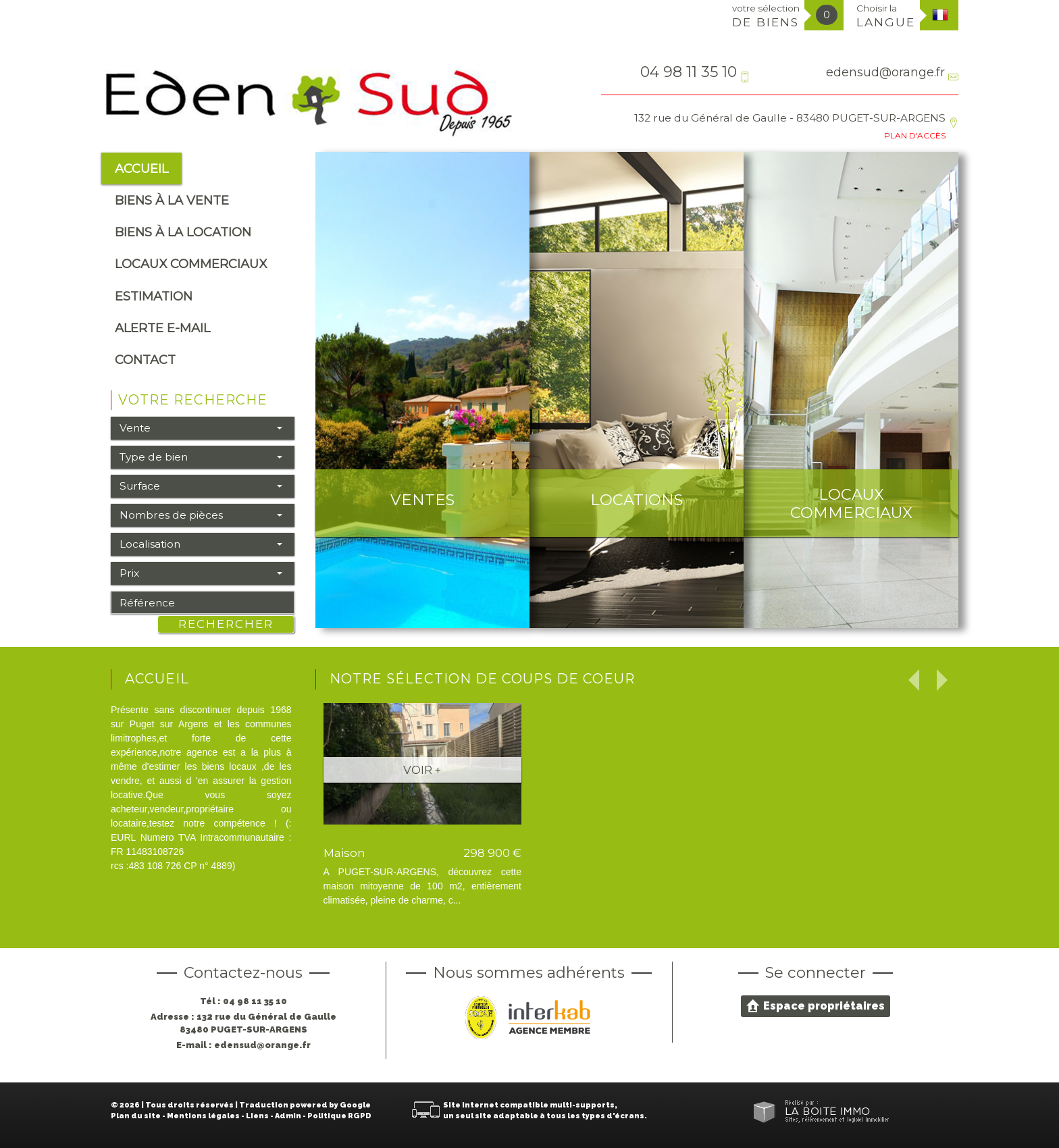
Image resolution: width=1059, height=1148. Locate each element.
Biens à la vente (172, 200)
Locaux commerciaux (191, 263)
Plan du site (136, 1116)
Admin (288, 1116)
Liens (257, 1116)
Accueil (141, 168)
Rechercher (226, 624)
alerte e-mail (162, 328)
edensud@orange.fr (885, 72)
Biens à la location (183, 232)
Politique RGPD (339, 1116)
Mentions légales (203, 1116)
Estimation (153, 296)
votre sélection (766, 16)
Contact (145, 359)
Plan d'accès (915, 135)
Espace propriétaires (815, 1005)
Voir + (422, 770)
